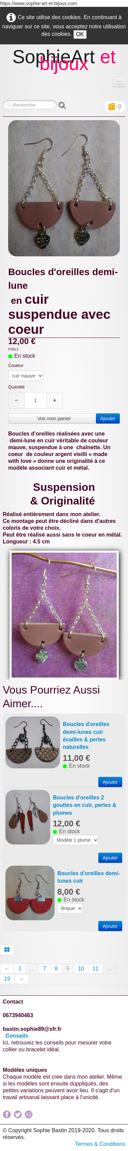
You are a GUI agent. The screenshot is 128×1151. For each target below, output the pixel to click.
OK (80, 34)
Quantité (16, 386)
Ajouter (107, 418)
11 (96, 968)
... (32, 968)
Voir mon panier (54, 418)
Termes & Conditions (100, 1144)
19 (7, 979)
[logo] (64, 62)
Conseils (17, 1036)
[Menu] (119, 82)
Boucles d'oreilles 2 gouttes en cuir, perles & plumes (84, 805)
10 (81, 968)
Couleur (16, 365)
